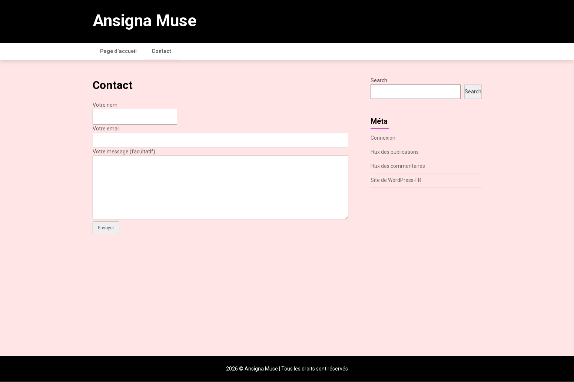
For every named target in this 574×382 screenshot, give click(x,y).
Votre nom (105, 105)
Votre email (106, 129)
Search (379, 81)
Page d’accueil (118, 51)
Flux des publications (395, 152)
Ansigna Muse (144, 20)
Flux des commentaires (398, 166)
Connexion (383, 138)
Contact (161, 51)
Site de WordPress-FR (396, 180)
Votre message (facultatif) (124, 152)
